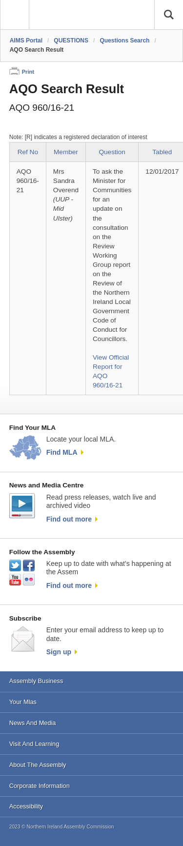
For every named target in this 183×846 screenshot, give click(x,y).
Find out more (69, 519)
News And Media (32, 722)
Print (28, 72)
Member (66, 152)
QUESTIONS (71, 40)
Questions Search (124, 40)
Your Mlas (23, 701)
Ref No (28, 152)
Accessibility (26, 806)
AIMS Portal (26, 40)
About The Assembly (37, 764)
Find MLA (62, 452)
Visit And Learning (34, 743)
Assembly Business (36, 681)
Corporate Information (39, 785)
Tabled (162, 152)
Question (112, 152)
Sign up (58, 652)
